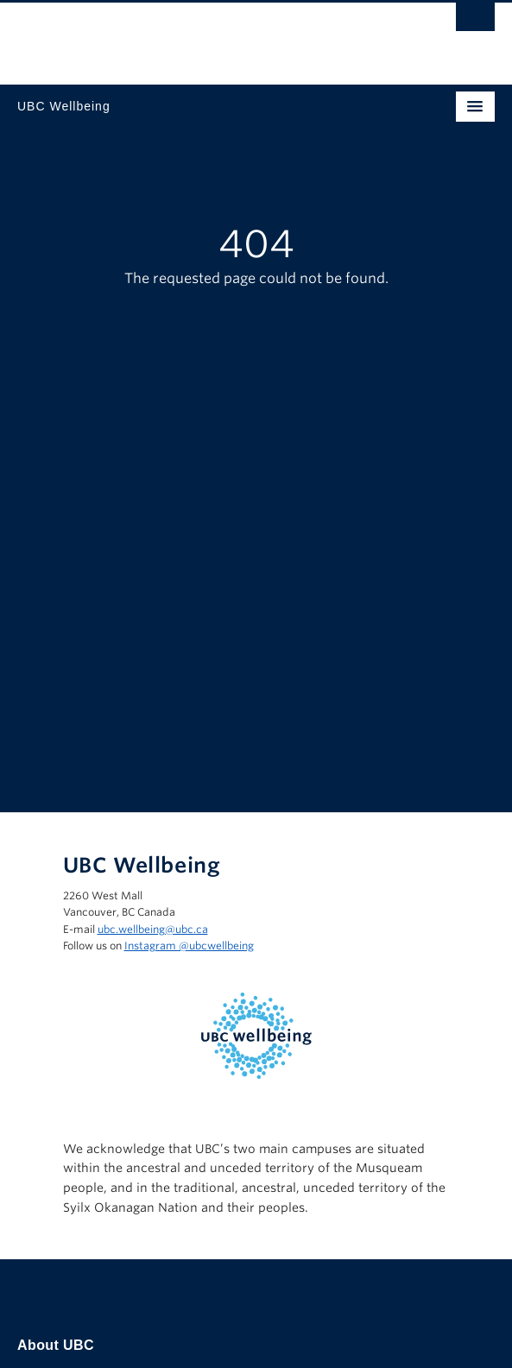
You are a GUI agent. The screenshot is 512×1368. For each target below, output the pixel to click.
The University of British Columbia (184, 35)
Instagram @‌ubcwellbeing (189, 945)
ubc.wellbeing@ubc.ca (153, 929)
